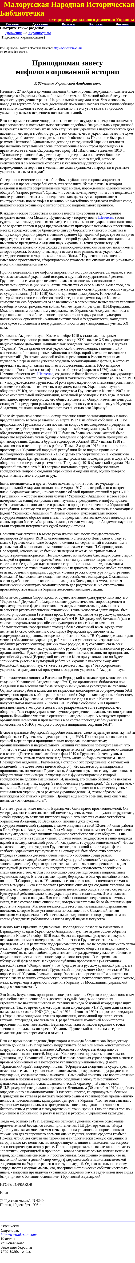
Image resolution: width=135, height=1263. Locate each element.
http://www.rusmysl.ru (68, 48)
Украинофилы (39, 33)
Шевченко (106, 217)
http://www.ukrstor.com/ (19, 1235)
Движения (13, 33)
